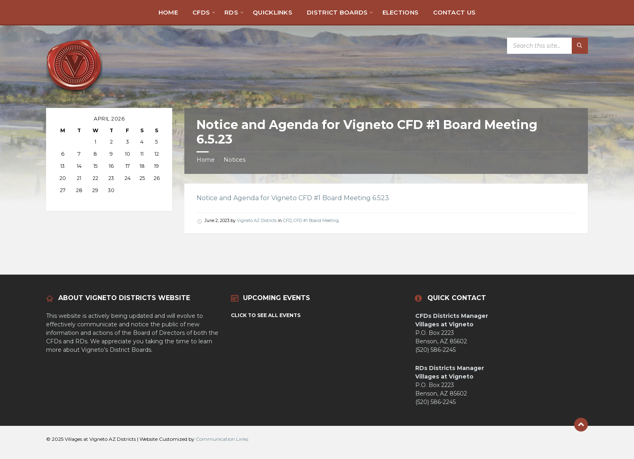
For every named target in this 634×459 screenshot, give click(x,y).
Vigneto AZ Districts (257, 220)
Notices (234, 159)
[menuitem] (168, 12)
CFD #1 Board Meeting (316, 220)
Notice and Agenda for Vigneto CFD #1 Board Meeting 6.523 (293, 198)
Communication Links (222, 439)
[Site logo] (74, 92)
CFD (287, 220)
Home (206, 159)
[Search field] (547, 46)
